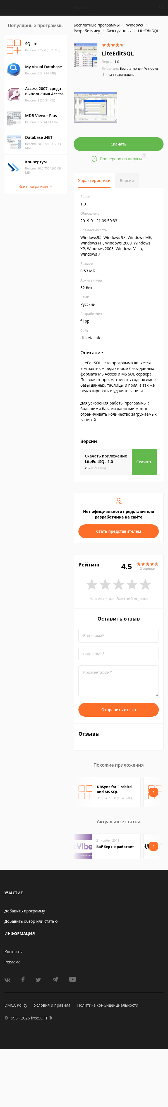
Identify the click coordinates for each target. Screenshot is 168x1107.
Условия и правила (52, 1005)
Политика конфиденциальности (107, 1005)
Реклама (12, 962)
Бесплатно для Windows (139, 68)
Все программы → (35, 186)
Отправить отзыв (118, 709)
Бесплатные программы (97, 25)
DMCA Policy (15, 1005)
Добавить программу (24, 911)
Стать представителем (118, 531)
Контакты (13, 951)
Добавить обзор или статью (31, 921)
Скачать (119, 144)
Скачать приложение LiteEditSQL (106, 458)
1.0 (110, 61)
